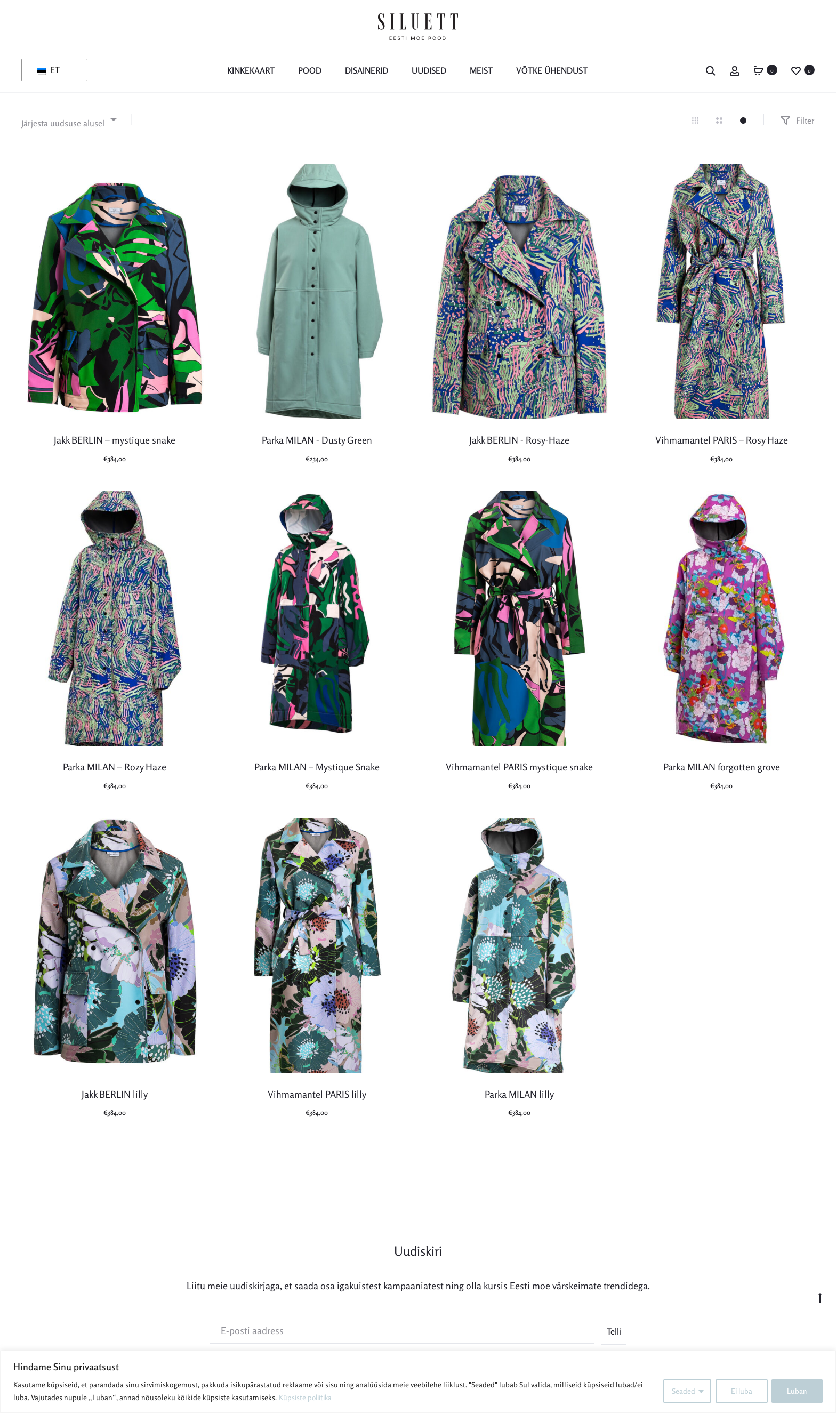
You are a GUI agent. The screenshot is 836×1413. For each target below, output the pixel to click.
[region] (418, 1382)
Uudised (429, 70)
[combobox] (68, 119)
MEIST (481, 70)
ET (48, 70)
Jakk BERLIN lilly (115, 1093)
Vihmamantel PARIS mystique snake (519, 767)
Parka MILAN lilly (519, 1093)
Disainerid (366, 70)
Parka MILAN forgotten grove (721, 767)
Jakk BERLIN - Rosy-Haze (519, 440)
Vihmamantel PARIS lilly (317, 1093)
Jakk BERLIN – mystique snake (114, 440)
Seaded (682, 1390)
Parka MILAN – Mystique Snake (317, 767)
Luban (797, 1390)
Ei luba (740, 1390)
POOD (309, 70)
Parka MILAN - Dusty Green (317, 440)
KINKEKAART (251, 70)
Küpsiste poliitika (307, 1397)
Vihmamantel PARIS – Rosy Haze (721, 440)
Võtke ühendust (552, 70)
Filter (797, 120)
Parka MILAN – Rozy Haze (114, 767)
